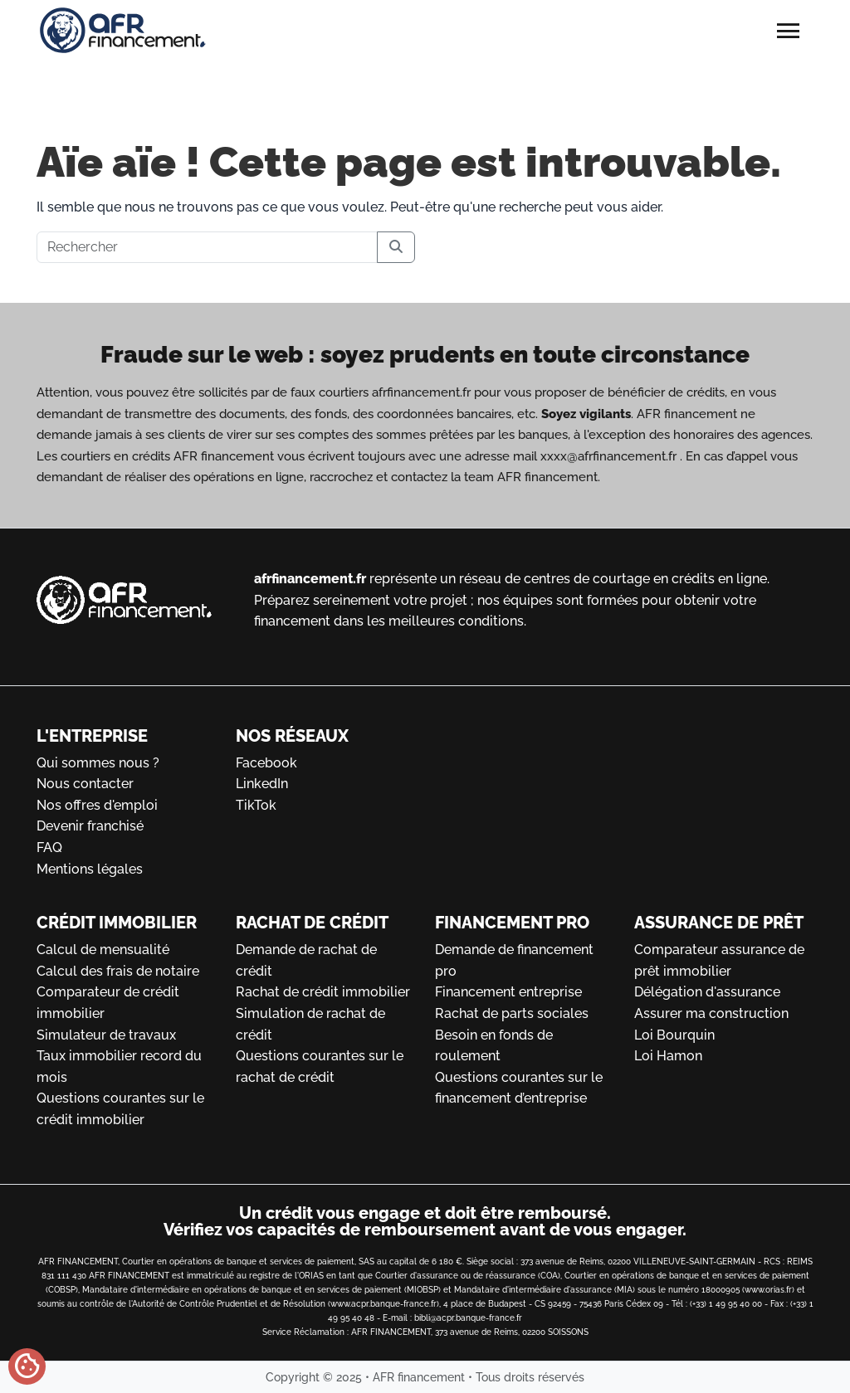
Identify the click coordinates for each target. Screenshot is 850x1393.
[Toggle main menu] (789, 37)
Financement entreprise (508, 992)
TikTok (256, 805)
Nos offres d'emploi (97, 805)
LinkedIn (262, 783)
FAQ (49, 847)
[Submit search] (396, 247)
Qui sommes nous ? (98, 763)
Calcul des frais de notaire (118, 971)
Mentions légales (90, 869)
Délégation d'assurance (707, 992)
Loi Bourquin (674, 1035)
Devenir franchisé (90, 826)
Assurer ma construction (711, 1013)
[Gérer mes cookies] (27, 1366)
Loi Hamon (668, 1056)
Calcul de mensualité (103, 949)
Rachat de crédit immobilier (323, 992)
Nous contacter (85, 783)
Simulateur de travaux (106, 1035)
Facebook (266, 763)
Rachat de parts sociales (512, 1013)
